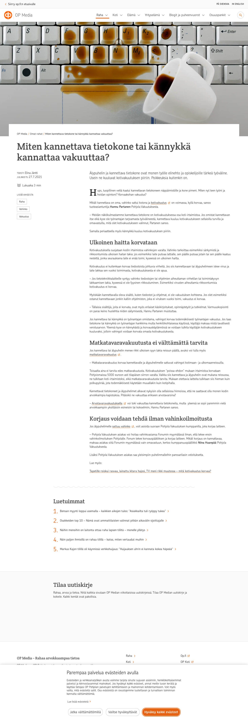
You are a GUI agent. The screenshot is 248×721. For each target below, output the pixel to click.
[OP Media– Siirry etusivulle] (20, 15)
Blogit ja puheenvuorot (184, 15)
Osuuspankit (217, 15)
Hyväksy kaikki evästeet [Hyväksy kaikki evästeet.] (161, 712)
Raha (99, 15)
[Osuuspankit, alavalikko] (230, 15)
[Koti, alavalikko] (122, 15)
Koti (115, 15)
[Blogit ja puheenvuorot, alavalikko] (204, 15)
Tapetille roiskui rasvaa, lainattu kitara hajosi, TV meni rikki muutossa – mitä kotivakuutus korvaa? (150, 471)
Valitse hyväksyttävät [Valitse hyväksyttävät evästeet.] (122, 712)
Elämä (131, 15)
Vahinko (23, 209)
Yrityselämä (152, 15)
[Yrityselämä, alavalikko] (164, 15)
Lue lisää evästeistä (78, 701)
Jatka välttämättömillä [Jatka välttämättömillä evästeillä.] (85, 712)
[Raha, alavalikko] (107, 15)
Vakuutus (24, 216)
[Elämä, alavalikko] (140, 15)
